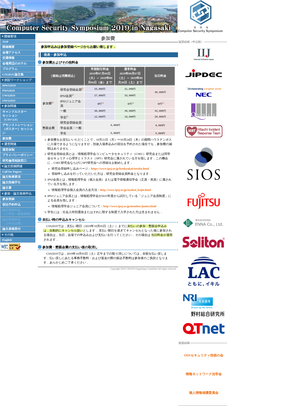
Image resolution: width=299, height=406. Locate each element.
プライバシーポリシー (17, 155)
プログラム (10, 69)
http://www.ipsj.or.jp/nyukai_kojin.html (125, 190)
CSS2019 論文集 (13, 74)
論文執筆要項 (11, 176)
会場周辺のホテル (14, 63)
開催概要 (8, 47)
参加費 (6, 138)
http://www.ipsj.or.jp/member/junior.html (129, 206)
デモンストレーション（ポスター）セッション (17, 129)
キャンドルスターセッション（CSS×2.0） (14, 115)
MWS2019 (9, 85)
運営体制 (8, 149)
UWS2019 (8, 95)
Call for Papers (12, 171)
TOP (5, 41)
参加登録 (8, 199)
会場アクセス (11, 52)
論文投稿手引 (11, 182)
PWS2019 (8, 90)
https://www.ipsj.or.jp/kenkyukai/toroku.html (120, 168)
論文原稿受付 (11, 229)
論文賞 (6, 187)
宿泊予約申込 (11, 204)
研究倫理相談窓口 (14, 160)
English (7, 240)
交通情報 (8, 58)
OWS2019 (8, 100)
